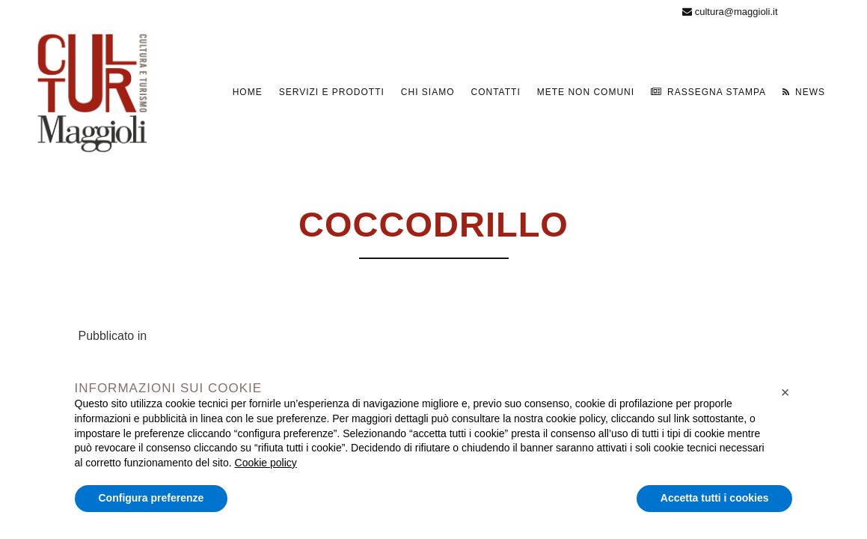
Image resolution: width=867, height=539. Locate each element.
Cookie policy (266, 463)
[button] (785, 392)
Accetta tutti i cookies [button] (715, 498)
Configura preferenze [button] (151, 498)
